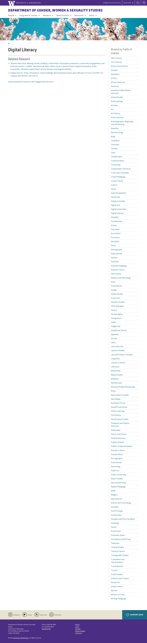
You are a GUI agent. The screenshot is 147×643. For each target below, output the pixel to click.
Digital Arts (115, 205)
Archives (114, 105)
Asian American (117, 117)
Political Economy (118, 438)
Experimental (116, 253)
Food (113, 282)
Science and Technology (121, 503)
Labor (113, 342)
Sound (113, 527)
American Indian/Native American (121, 91)
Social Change (117, 511)
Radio (113, 490)
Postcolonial (116, 462)
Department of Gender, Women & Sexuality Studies (55, 10)
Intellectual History (119, 330)
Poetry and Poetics (119, 434)
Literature (115, 366)
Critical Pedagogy (118, 177)
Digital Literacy (117, 213)
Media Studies (117, 375)
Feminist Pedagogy (119, 266)
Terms (77, 627)
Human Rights (117, 314)
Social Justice (116, 515)
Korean (114, 338)
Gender (114, 290)
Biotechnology (117, 132)
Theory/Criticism (118, 551)
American (115, 86)
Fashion (114, 257)
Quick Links (127, 3)
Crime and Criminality (120, 173)
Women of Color (118, 594)
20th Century (116, 58)
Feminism (115, 261)
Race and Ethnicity (118, 482)
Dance (113, 189)
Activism (114, 70)
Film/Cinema (116, 274)
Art (112, 109)
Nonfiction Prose (118, 403)
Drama (114, 225)
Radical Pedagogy (118, 486)
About (91, 15)
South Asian (116, 531)
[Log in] (138, 3)
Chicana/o (115, 144)
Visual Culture (117, 586)
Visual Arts (115, 582)
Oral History (116, 415)
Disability (115, 217)
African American (118, 82)
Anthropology (117, 101)
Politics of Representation (122, 446)
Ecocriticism (116, 233)
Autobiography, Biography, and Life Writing (122, 123)
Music (113, 391)
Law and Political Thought (122, 354)
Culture (114, 185)
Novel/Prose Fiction (119, 407)
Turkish (114, 570)
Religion (114, 495)
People (11, 15)
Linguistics (115, 358)
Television (115, 543)
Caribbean (115, 140)
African (114, 78)
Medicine (114, 379)
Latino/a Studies (118, 350)
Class (113, 152)
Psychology (115, 466)
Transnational (117, 566)
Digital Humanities (118, 209)
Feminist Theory (118, 270)
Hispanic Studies (118, 302)
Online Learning (117, 411)
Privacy (77, 624)
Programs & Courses (28, 15)
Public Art (115, 470)
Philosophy (115, 430)
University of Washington (21, 638)
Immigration (116, 318)
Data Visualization (118, 193)
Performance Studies (119, 419)
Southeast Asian (118, 535)
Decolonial (115, 197)
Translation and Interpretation (117, 561)
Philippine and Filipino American (120, 424)
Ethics (113, 245)
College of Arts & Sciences (112, 3)
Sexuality (114, 507)
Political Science (117, 442)
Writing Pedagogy (118, 598)
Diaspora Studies (118, 201)
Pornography (116, 458)
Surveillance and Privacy (121, 539)
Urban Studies (117, 574)
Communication (117, 160)
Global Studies (117, 294)
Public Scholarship (118, 474)
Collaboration (116, 156)
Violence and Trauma (120, 578)
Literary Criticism (118, 362)
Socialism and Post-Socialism (123, 519)
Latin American (117, 346)
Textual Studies (117, 547)
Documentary (116, 221)
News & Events (62, 15)
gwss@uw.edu (46, 629)
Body (113, 136)
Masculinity (115, 370)
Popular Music (117, 454)
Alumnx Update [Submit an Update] (80, 631)
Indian (113, 322)
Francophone (116, 286)
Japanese (115, 334)
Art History (115, 113)
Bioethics (115, 128)
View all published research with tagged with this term (30, 81)
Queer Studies (117, 478)
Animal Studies (117, 97)
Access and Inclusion (119, 66)
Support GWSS (134, 615)
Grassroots (115, 298)
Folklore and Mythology (121, 278)
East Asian (115, 229)
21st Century (116, 62)
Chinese (114, 148)
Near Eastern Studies (120, 395)
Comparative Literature (121, 169)
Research (47, 15)
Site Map (78, 629)
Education (115, 241)
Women (114, 590)
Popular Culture (117, 450)
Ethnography (116, 249)
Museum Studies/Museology (123, 387)
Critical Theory (117, 181)
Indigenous (115, 326)
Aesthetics (115, 74)
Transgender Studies (120, 555)
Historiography (117, 306)
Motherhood (116, 383)
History (114, 310)
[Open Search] (144, 3)
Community (116, 165)
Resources (79, 15)
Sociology (115, 523)
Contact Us (78, 633)
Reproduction (116, 499)
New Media (115, 399)
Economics (115, 237)
